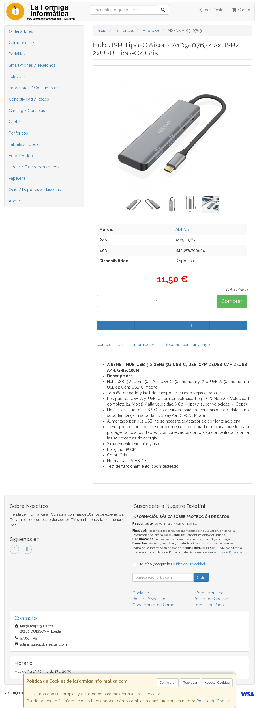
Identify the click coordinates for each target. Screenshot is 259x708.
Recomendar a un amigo (187, 344)
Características (110, 344)
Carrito (241, 10)
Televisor (17, 76)
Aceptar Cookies (217, 683)
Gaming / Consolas (27, 110)
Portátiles (17, 54)
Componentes (22, 42)
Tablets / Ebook (23, 144)
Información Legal (210, 593)
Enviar (201, 577)
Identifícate (211, 10)
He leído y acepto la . (172, 564)
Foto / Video (21, 155)
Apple (14, 201)
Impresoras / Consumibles (33, 88)
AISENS (182, 229)
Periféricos (18, 133)
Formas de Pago (209, 605)
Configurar (167, 683)
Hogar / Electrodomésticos (34, 167)
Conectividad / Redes (29, 99)
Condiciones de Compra (155, 605)
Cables (15, 122)
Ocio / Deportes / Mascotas (35, 189)
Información (144, 344)
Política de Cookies (214, 701)
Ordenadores (21, 31)
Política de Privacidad (228, 552)
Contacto (140, 593)
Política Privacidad (148, 599)
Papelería (17, 178)
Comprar (232, 301)
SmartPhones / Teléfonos (32, 65)
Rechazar (190, 683)
